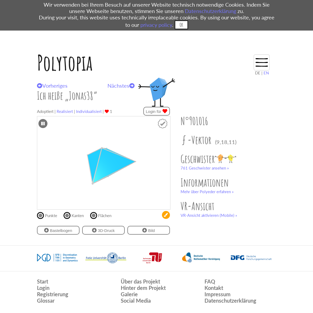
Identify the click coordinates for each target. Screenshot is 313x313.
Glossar (46, 300)
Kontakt (214, 288)
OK (181, 25)
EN (266, 72)
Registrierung (52, 294)
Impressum (218, 294)
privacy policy (156, 25)
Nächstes (121, 85)
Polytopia (65, 62)
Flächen (103, 215)
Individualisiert (89, 111)
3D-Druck (103, 230)
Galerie (129, 294)
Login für (156, 111)
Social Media (136, 300)
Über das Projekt (140, 281)
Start (42, 281)
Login (43, 288)
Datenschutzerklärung (210, 11)
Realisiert (65, 111)
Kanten (76, 215)
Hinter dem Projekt (143, 288)
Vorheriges (52, 85)
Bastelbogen (58, 230)
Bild (148, 230)
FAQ (210, 281)
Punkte (49, 215)
